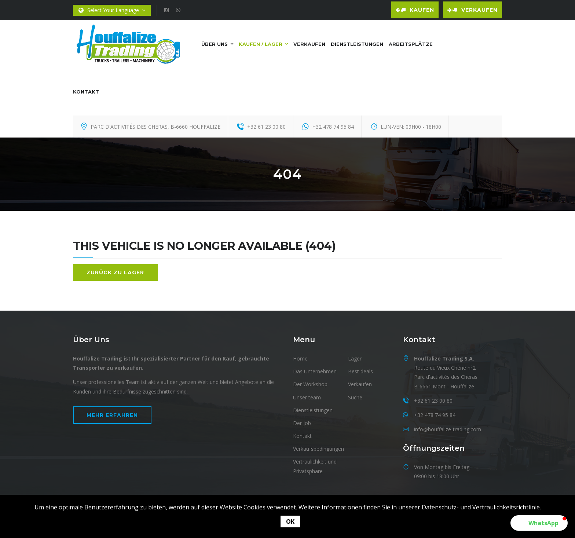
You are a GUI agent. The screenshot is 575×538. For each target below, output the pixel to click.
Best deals (360, 371)
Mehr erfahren (112, 415)
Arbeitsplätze (411, 44)
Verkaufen (472, 9)
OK (290, 521)
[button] (539, 523)
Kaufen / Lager (260, 44)
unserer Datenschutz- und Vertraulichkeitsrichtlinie (469, 507)
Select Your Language (111, 10)
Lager (355, 358)
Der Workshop (310, 384)
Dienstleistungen (357, 44)
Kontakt (86, 92)
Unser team (307, 397)
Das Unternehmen (315, 371)
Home (300, 358)
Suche (355, 397)
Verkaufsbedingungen (318, 448)
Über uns (214, 44)
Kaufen (415, 9)
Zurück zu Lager (115, 272)
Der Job (302, 423)
